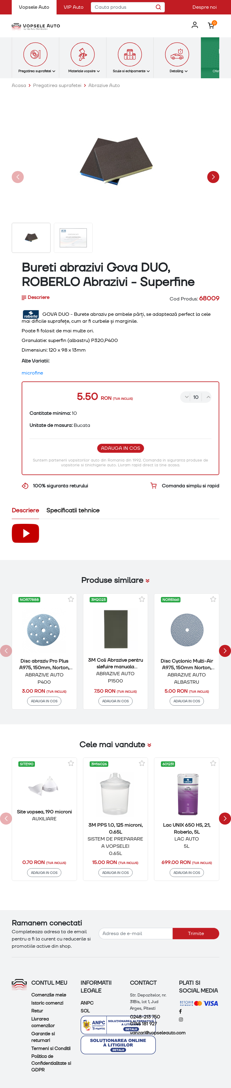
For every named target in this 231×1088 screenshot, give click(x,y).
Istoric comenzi (47, 1003)
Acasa (19, 85)
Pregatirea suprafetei (57, 85)
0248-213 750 (145, 1017)
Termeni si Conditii (50, 1049)
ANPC (87, 1003)
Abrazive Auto (104, 85)
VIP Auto (74, 7)
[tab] (25, 511)
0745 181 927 (143, 1024)
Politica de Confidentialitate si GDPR (51, 1063)
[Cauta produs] (128, 7)
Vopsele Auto (38, 6)
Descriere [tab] (35, 297)
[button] (193, 25)
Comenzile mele (48, 995)
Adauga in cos (120, 448)
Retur (37, 1011)
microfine (32, 373)
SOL (85, 1011)
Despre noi (204, 7)
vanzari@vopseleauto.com (158, 1033)
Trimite (196, 933)
